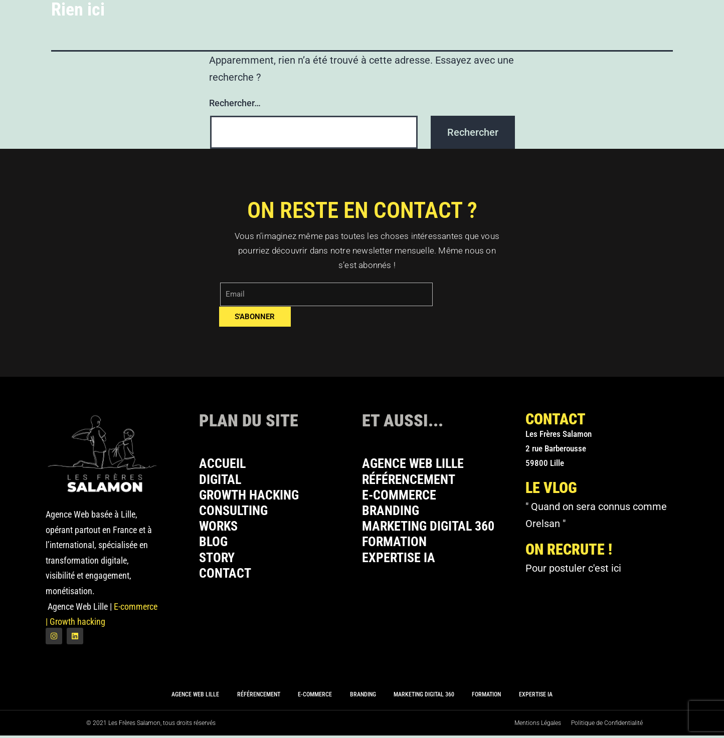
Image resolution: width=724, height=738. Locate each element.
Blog (214, 547)
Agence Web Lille (416, 464)
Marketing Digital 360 (433, 530)
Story (218, 563)
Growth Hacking (252, 497)
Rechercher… (235, 103)
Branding (392, 514)
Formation (396, 547)
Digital (222, 480)
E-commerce (401, 497)
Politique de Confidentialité (607, 725)
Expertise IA (401, 563)
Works (220, 530)
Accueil (224, 464)
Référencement (412, 480)
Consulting (236, 514)
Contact (227, 580)
